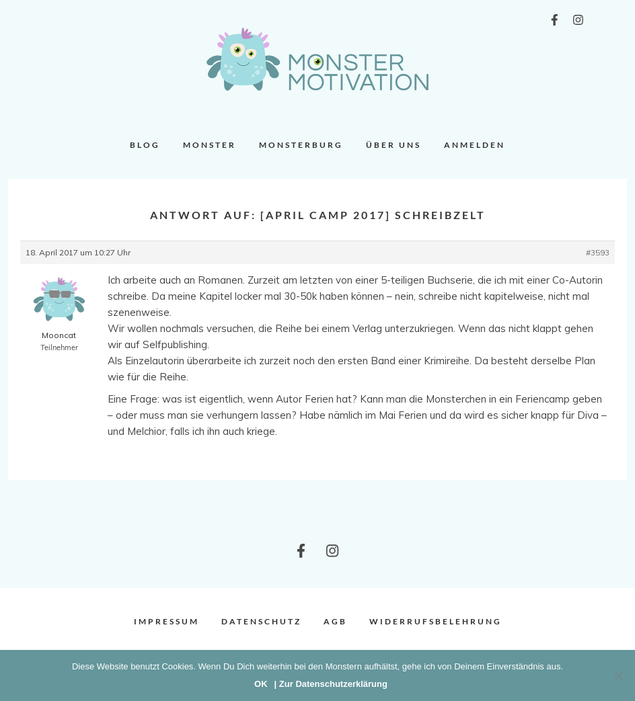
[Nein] (618, 675)
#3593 (597, 252)
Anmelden (474, 145)
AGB (335, 621)
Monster (209, 145)
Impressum (166, 621)
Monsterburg (301, 145)
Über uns (393, 145)
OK (261, 684)
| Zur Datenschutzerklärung (330, 684)
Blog (145, 145)
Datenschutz (261, 621)
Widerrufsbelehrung (435, 621)
